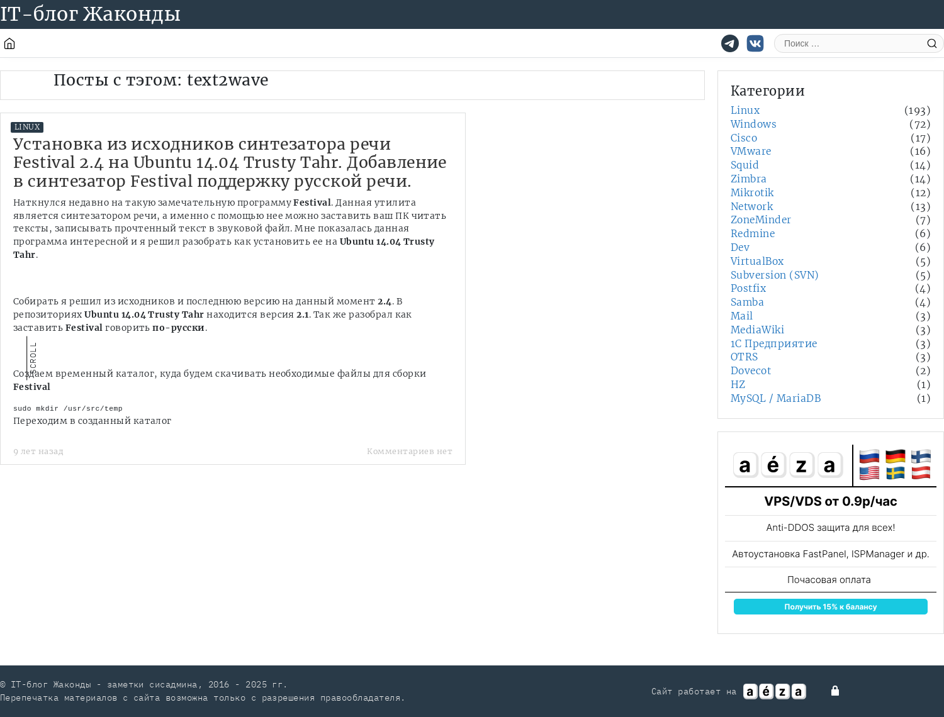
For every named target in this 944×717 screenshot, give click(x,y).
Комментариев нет (409, 451)
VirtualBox (757, 261)
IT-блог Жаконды (90, 14)
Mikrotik (752, 193)
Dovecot (751, 371)
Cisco (744, 138)
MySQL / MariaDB (776, 398)
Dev (740, 247)
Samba (747, 302)
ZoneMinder (761, 220)
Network (752, 207)
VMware (751, 151)
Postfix (748, 288)
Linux (27, 127)
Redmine (753, 234)
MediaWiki (757, 330)
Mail (742, 316)
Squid (745, 165)
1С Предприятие (774, 344)
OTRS (744, 357)
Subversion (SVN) (775, 275)
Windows (754, 124)
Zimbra (749, 179)
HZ (738, 385)
